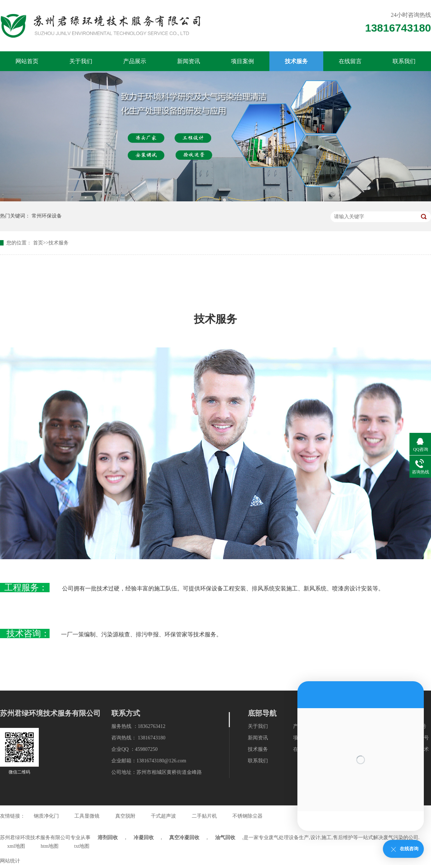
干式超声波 (163, 816)
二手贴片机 (204, 816)
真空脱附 (125, 816)
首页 (38, 243)
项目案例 (242, 61)
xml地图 (16, 846)
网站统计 (10, 861)
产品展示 (134, 61)
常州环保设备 (47, 216)
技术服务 (296, 61)
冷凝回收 (144, 837)
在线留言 (350, 61)
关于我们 (80, 61)
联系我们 (404, 61)
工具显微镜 (86, 816)
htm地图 (50, 846)
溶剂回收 (108, 837)
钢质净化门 (46, 816)
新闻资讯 (188, 61)
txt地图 (82, 846)
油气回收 (225, 837)
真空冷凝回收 (184, 837)
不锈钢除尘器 (247, 816)
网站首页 (26, 61)
